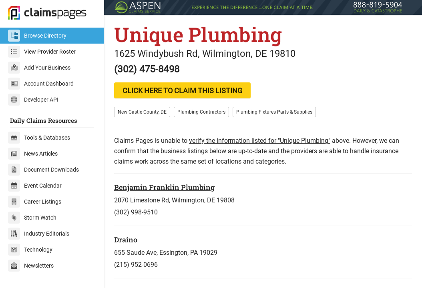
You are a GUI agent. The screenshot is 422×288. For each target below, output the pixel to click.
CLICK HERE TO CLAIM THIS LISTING (182, 90)
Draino (125, 239)
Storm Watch (32, 218)
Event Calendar (35, 186)
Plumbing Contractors (201, 112)
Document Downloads (43, 170)
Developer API (33, 100)
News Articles (33, 154)
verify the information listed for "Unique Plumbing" (259, 140)
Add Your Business (39, 68)
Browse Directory (37, 36)
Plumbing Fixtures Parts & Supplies (274, 112)
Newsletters (31, 266)
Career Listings (34, 202)
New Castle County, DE (142, 112)
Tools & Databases (39, 138)
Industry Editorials (38, 234)
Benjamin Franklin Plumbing (164, 187)
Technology (30, 250)
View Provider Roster (42, 52)
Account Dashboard (41, 84)
